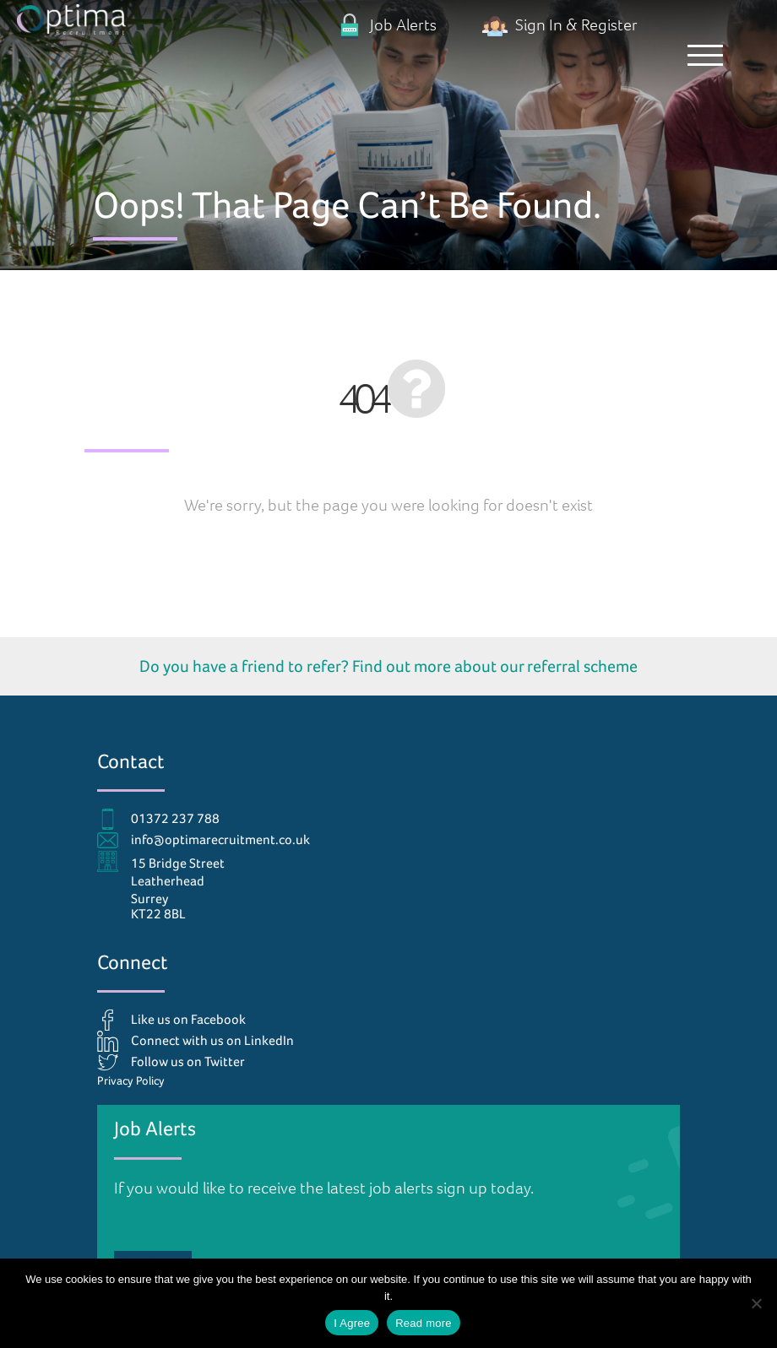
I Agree (352, 1323)
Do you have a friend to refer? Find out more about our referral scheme (388, 666)
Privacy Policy (131, 1080)
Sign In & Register (560, 25)
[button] (705, 54)
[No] (755, 1303)
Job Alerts (387, 25)
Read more (423, 1323)
